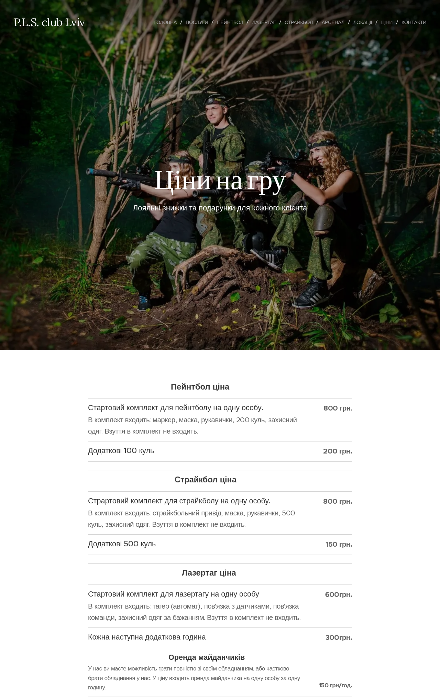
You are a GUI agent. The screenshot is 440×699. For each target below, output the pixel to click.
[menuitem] (156, 22)
